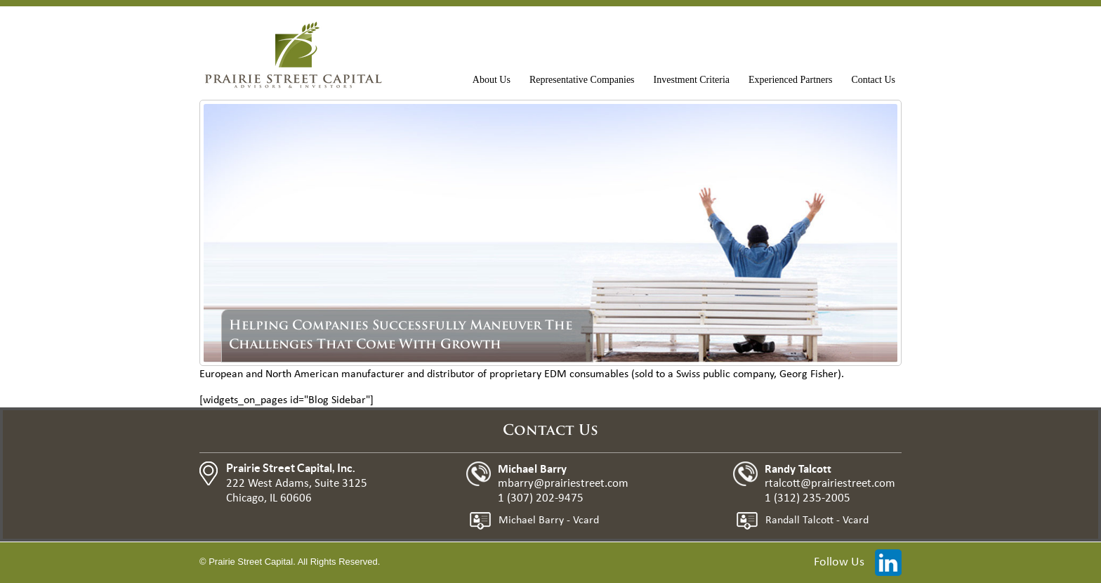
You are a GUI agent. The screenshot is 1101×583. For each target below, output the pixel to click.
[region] (550, 233)
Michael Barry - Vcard (549, 520)
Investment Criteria (692, 79)
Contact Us (873, 79)
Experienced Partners (790, 79)
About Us (491, 79)
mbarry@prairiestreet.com (563, 484)
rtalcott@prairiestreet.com (830, 484)
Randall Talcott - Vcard (817, 520)
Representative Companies (582, 79)
